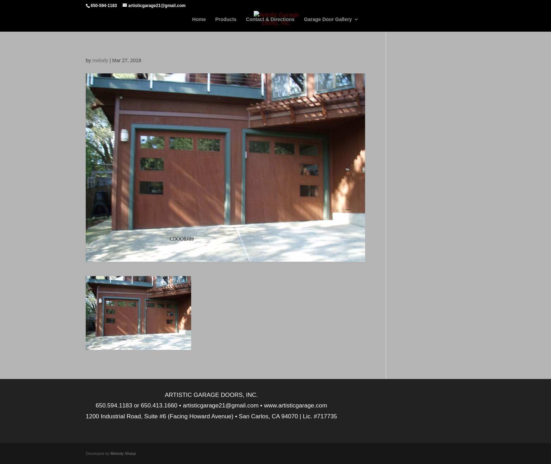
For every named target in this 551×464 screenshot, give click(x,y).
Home (199, 19)
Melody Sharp (123, 453)
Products (225, 19)
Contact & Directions (270, 19)
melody (100, 60)
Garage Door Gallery (328, 19)
